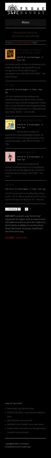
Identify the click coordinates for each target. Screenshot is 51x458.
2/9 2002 (10, 85)
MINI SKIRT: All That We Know (20, 408)
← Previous (11, 209)
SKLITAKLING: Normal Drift (19, 420)
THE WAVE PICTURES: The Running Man (29, 52)
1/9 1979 (9, 184)
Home (14, 43)
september (27, 43)
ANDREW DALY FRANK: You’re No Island (25, 424)
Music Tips (21, 60)
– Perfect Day (16, 238)
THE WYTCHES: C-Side (29, 120)
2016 (20, 43)
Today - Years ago (39, 189)
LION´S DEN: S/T (26, 152)
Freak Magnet (34, 57)
